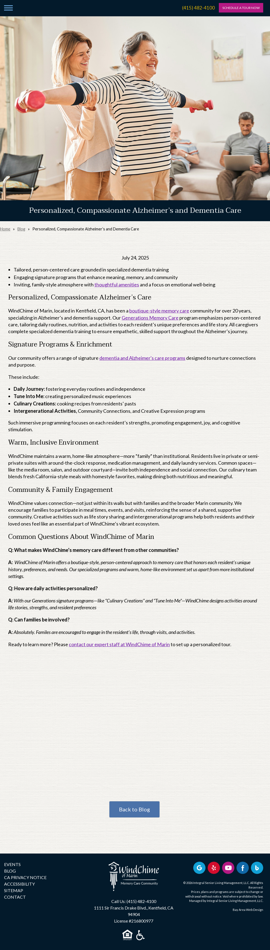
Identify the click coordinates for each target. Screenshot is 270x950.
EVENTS (12, 864)
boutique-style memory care (159, 311)
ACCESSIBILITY (19, 883)
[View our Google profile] (199, 868)
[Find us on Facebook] (243, 868)
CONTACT (15, 896)
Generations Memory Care (150, 318)
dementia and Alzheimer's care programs (142, 358)
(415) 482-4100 (198, 8)
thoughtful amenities (116, 285)
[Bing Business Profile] (257, 868)
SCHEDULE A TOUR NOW (241, 8)
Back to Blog (134, 809)
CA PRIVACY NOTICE (25, 877)
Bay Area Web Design (248, 909)
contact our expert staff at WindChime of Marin (119, 644)
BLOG (10, 870)
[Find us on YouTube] (228, 868)
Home (5, 229)
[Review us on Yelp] (214, 868)
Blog (21, 229)
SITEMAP (13, 890)
